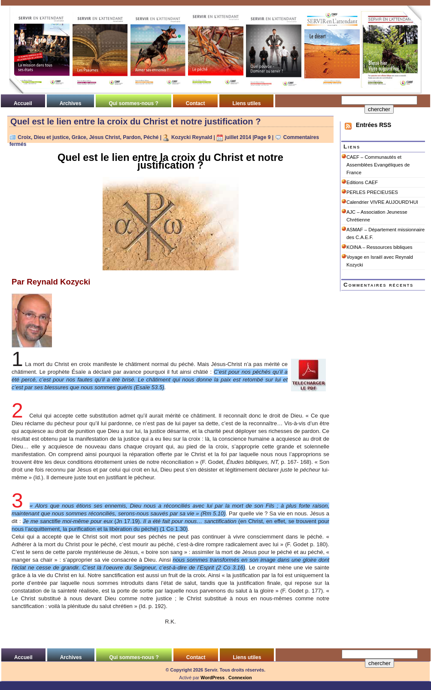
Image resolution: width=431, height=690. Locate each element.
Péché (150, 137)
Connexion (240, 677)
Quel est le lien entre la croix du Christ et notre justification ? (135, 121)
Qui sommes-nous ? (133, 103)
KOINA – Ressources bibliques (379, 247)
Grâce (79, 137)
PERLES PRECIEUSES (372, 192)
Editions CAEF (362, 182)
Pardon (131, 137)
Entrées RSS (373, 125)
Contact (195, 103)
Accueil (23, 103)
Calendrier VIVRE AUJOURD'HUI (382, 202)
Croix (24, 137)
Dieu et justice (51, 137)
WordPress (212, 677)
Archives (71, 103)
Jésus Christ (104, 137)
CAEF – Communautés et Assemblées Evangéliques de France (378, 164)
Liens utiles (246, 103)
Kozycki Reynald (191, 137)
